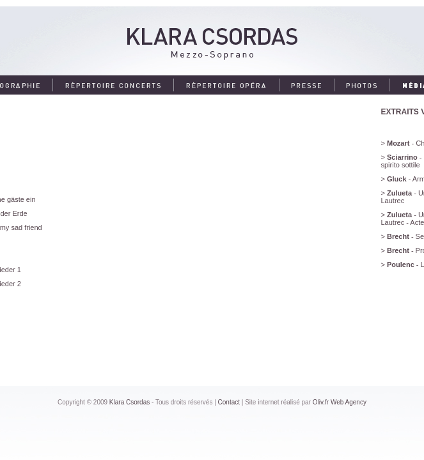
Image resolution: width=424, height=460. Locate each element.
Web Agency (348, 402)
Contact (229, 402)
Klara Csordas (129, 402)
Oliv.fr (321, 402)
